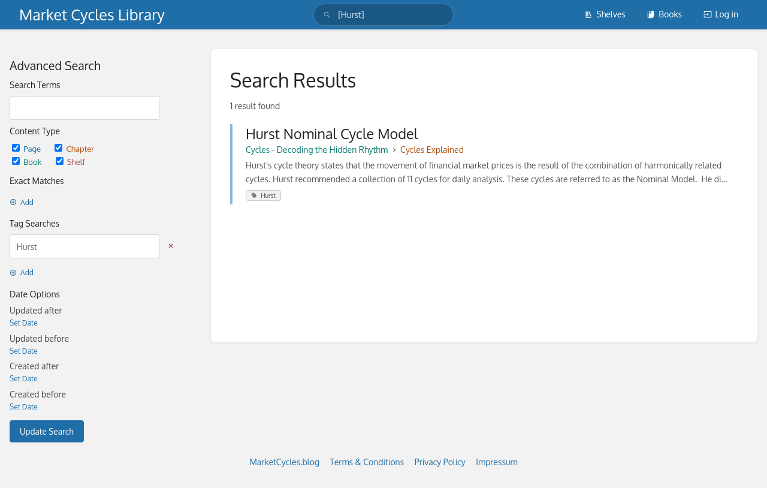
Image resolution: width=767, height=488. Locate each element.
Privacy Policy (440, 462)
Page (27, 148)
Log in (720, 14)
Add (22, 202)
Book (28, 161)
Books (664, 14)
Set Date (24, 322)
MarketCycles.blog (284, 462)
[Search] (327, 15)
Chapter (74, 148)
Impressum (496, 462)
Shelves (605, 14)
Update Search (47, 431)
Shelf (70, 161)
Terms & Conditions (367, 462)
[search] (383, 15)
